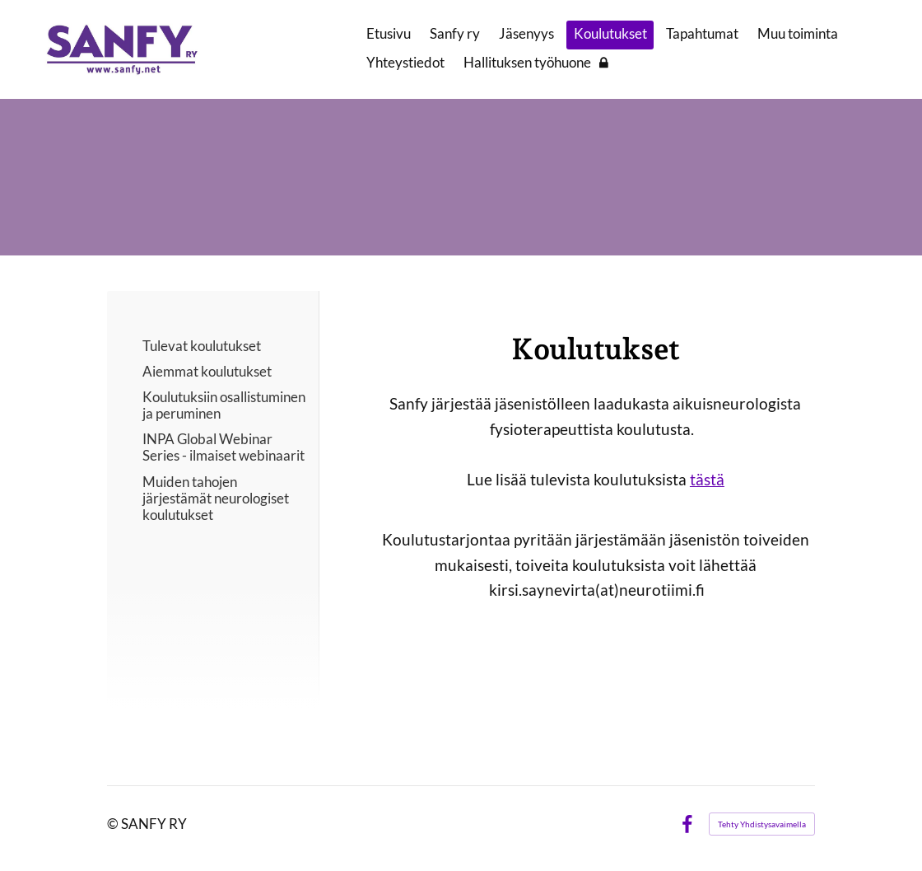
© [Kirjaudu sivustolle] (114, 824)
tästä (707, 479)
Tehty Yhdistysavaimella (762, 824)
